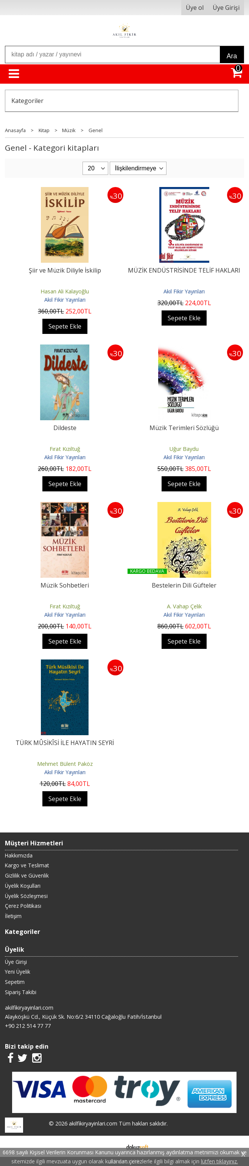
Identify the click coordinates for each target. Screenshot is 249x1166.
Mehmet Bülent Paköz (65, 763)
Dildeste (64, 428)
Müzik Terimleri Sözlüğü (184, 428)
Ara (232, 56)
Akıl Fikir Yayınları (65, 299)
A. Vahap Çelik (184, 606)
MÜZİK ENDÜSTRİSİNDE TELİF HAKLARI (184, 270)
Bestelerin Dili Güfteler (184, 585)
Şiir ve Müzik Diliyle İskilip (65, 270)
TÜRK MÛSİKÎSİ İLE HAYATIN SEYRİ (65, 743)
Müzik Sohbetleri (64, 585)
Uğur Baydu (184, 448)
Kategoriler (27, 101)
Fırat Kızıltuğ (65, 448)
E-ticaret (112, 1146)
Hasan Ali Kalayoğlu (64, 291)
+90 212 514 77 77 (28, 1025)
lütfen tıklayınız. (219, 1161)
